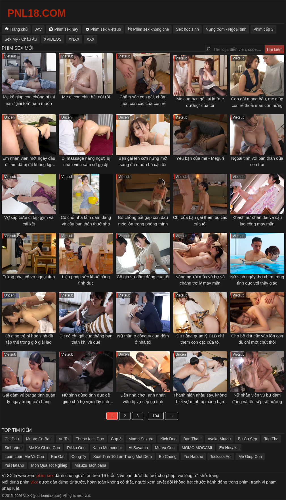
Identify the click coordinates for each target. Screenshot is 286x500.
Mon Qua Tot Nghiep (49, 465)
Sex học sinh (187, 29)
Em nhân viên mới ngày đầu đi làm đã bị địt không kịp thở (28, 164)
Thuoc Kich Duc (90, 439)
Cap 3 (116, 439)
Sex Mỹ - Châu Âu (21, 39)
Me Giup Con (250, 456)
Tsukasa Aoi (221, 456)
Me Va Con (164, 447)
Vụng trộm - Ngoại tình (226, 29)
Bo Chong (167, 456)
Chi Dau (12, 439)
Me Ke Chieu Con (44, 447)
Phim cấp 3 (263, 29)
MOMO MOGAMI (197, 447)
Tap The (271, 439)
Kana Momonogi (107, 447)
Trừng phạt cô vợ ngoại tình (29, 276)
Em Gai (57, 456)
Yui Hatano (193, 456)
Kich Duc (168, 439)
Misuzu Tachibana (90, 465)
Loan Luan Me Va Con (24, 456)
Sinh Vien (13, 447)
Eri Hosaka (229, 447)
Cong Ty (79, 456)
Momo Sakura (141, 439)
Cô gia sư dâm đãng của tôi (143, 276)
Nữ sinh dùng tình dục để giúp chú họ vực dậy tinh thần (86, 401)
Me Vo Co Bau (39, 439)
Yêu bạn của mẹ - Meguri (200, 158)
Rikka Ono (76, 447)
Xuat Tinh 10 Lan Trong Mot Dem (122, 456)
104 (155, 416)
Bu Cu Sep (247, 439)
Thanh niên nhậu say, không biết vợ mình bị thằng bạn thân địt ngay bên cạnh (200, 401)
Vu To (64, 439)
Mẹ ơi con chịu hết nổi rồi (86, 96)
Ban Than (191, 439)
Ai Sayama (138, 447)
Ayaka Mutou (219, 439)
